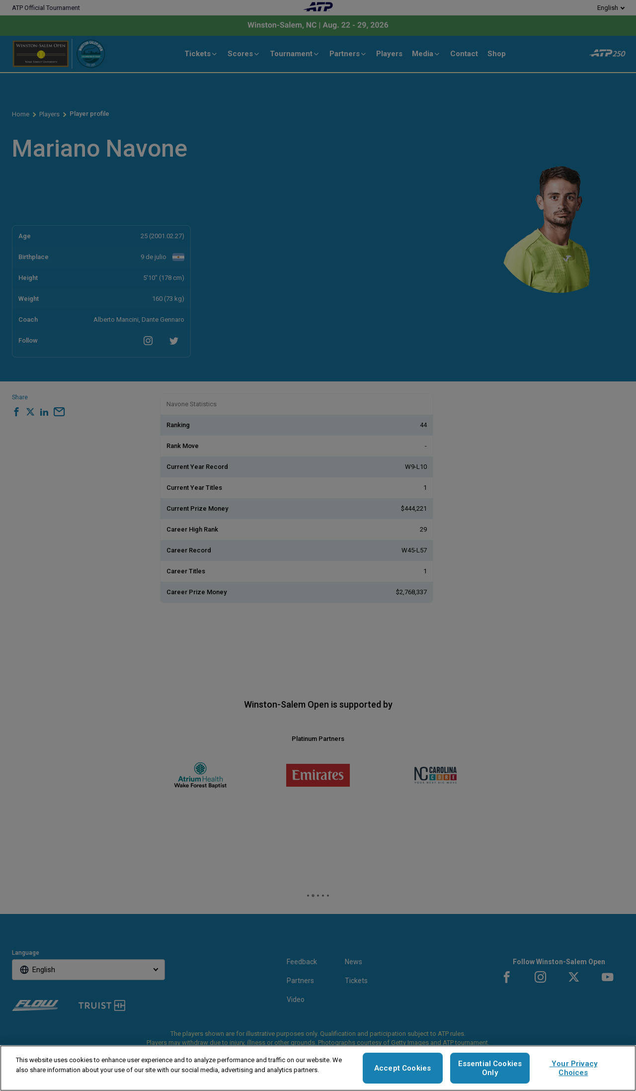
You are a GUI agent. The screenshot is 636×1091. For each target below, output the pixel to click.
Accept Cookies (402, 1068)
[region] (318, 1068)
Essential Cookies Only (490, 1068)
